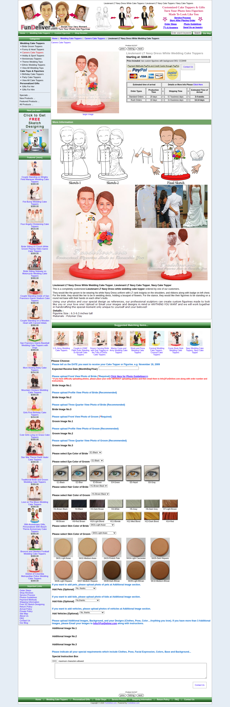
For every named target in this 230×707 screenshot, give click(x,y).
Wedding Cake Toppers (40, 33)
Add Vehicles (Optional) (65, 613)
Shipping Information (29, 602)
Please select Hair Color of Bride (70, 487)
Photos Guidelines (28, 597)
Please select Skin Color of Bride (70, 526)
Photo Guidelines (192, 24)
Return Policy (26, 606)
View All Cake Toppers (32, 80)
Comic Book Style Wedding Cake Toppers (175, 350)
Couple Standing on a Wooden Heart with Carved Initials (34, 321)
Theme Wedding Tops (32, 62)
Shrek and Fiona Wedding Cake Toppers (137, 350)
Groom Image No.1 (62, 421)
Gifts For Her (28, 86)
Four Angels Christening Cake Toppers (35, 224)
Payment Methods (28, 600)
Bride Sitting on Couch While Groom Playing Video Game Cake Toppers (34, 247)
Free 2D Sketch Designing (32, 604)
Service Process (27, 595)
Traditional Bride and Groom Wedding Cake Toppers (34, 480)
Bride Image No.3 (61, 409)
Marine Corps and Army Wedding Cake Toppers (119, 350)
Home (22, 33)
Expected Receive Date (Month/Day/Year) (75, 369)
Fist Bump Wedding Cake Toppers (35, 202)
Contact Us (25, 620)
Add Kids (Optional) (63, 601)
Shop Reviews (81, 33)
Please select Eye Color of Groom (71, 462)
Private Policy (26, 611)
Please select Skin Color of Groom (71, 534)
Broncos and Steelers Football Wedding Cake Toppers (35, 551)
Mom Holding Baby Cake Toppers (35, 368)
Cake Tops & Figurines (32, 71)
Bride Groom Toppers (32, 46)
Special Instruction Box (65, 656)
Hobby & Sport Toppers (33, 55)
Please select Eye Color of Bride (70, 453)
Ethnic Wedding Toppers (33, 65)
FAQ (22, 618)
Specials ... (25, 95)
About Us (24, 616)
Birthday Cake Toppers (33, 74)
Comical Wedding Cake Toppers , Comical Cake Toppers (156, 351)
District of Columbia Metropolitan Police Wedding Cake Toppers (34, 575)
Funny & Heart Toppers (33, 49)
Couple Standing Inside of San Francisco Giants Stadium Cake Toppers (35, 297)
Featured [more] (34, 158)
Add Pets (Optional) (63, 589)
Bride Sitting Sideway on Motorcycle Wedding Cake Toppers (34, 272)
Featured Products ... (29, 101)
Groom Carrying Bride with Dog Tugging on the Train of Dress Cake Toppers (99, 351)
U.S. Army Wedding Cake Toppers (61, 349)
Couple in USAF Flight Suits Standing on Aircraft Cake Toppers (80, 351)
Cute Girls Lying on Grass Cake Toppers (35, 435)
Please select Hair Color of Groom (71, 495)
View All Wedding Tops (33, 68)
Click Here (198, 85)
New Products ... (27, 98)
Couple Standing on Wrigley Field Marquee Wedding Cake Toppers (35, 178)
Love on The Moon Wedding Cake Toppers (34, 502)
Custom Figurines (62, 33)
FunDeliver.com (111, 706)
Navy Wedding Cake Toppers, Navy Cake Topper (195, 350)
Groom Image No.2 (62, 433)
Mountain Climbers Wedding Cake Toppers (34, 390)
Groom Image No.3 (62, 445)
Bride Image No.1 (61, 385)
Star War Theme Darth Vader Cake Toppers (35, 457)
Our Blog (24, 623)
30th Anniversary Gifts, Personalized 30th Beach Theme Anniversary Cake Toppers (35, 527)
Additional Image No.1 (64, 628)
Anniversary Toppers (31, 59)
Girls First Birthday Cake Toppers (34, 412)
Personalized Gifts (29, 83)
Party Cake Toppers (31, 77)
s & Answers (170, 27)
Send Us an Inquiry (193, 27)
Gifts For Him (28, 89)
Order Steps (171, 24)
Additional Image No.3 (64, 644)
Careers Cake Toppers (95, 38)
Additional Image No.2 (64, 636)
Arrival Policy (26, 609)
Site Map (207, 33)
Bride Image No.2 (61, 397)
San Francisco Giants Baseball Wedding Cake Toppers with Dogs (34, 344)
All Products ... (26, 104)
